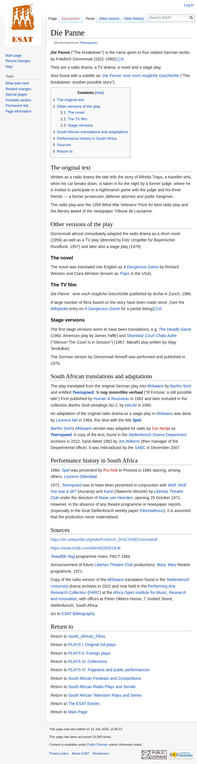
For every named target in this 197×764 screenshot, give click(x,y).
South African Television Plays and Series (105, 695)
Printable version (18, 100)
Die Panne (60, 52)
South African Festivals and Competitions (104, 678)
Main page (13, 56)
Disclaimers (101, 753)
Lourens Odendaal (80, 476)
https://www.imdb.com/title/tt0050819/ (84, 548)
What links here (17, 83)
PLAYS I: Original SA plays (92, 644)
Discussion (70, 18)
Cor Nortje (161, 428)
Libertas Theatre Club (113, 564)
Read (89, 18)
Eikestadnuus (152, 510)
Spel (136, 420)
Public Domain (97, 744)
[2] (156, 308)
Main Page (77, 712)
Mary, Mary (167, 564)
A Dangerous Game (140, 267)
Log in (189, 5)
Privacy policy (59, 753)
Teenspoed (88, 42)
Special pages (16, 94)
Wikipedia (59, 308)
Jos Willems (129, 441)
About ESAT (80, 753)
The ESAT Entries (84, 703)
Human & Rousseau (111, 398)
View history (134, 18)
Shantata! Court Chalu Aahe (152, 335)
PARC (94, 592)
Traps (125, 273)
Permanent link (16, 106)
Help (9, 67)
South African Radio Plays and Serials (102, 686)
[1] (118, 59)
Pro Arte (110, 470)
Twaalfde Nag (63, 556)
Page (52, 18)
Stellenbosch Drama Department (158, 434)
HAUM (131, 405)
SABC (140, 447)
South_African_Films (86, 636)
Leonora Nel (67, 420)
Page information (18, 111)
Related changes (18, 89)
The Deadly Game (175, 329)
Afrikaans (155, 386)
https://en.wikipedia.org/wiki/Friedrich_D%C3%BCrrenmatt (102, 539)
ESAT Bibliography (78, 613)
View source (109, 18)
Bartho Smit (180, 386)
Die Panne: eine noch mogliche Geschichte (140, 75)
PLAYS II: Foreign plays (89, 653)
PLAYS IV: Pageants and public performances (109, 669)
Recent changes (17, 61)
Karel (108, 491)
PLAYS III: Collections (87, 661)
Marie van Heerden (116, 497)
